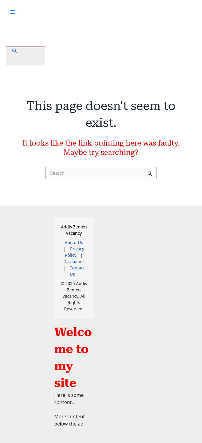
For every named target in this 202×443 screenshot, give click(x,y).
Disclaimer (73, 261)
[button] (14, 51)
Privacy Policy (74, 252)
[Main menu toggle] (12, 12)
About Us (74, 242)
